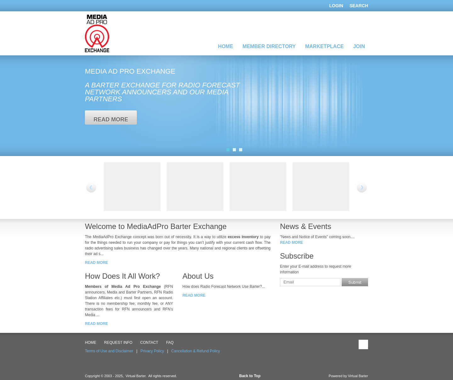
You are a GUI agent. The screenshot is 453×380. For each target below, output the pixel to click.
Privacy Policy (152, 351)
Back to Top (249, 376)
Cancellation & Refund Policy (195, 351)
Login (336, 5)
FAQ (170, 342)
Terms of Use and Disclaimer (109, 351)
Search (359, 5)
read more (110, 119)
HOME (90, 342)
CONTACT (149, 342)
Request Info (118, 342)
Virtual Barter (358, 376)
